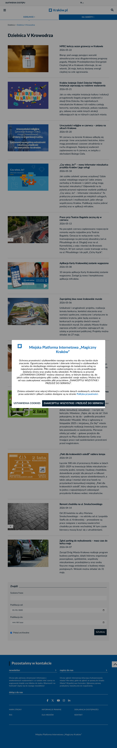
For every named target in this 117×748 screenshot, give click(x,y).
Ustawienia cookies (27, 403)
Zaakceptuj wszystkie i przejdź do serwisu (73, 403)
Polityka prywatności (87, 394)
